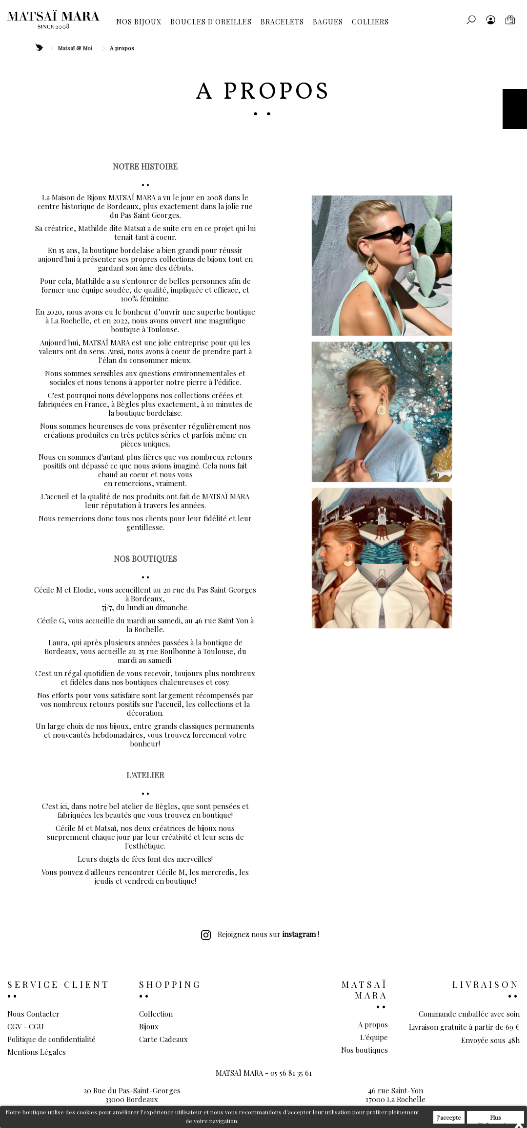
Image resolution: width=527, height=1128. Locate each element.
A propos (373, 1024)
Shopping (170, 984)
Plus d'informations (495, 1118)
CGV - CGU (25, 1026)
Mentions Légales (36, 1052)
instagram (299, 934)
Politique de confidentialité (51, 1039)
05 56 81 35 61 (291, 1088)
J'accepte (449, 1117)
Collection (156, 1014)
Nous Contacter (33, 1014)
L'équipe (374, 1037)
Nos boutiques (364, 1050)
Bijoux (149, 1026)
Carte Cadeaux (163, 1039)
